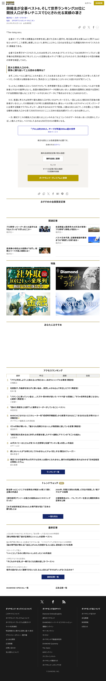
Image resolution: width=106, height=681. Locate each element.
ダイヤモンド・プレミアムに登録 (53, 178)
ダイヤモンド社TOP (89, 614)
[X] (42, 602)
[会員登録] (99, 3)
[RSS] (63, 602)
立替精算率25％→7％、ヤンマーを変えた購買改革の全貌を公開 (78, 499)
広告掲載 (9, 644)
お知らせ (85, 627)
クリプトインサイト (49, 656)
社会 (8, 21)
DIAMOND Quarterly (50, 644)
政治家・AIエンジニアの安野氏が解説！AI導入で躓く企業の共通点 (28, 491)
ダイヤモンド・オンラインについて (19, 609)
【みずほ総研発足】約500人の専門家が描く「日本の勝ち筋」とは (28, 508)
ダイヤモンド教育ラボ (50, 661)
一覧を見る (53, 516)
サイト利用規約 (11, 627)
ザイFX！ (46, 635)
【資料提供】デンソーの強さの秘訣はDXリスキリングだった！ (28, 499)
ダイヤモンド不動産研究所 (52, 639)
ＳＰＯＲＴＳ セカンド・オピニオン (23, 21)
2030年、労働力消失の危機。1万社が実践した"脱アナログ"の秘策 (78, 491)
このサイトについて (12, 614)
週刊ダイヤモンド (49, 618)
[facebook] (53, 602)
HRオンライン (47, 652)
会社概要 (85, 618)
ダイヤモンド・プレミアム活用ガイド (18, 622)
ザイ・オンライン (48, 631)
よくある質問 (10, 639)
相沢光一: (17, 18)
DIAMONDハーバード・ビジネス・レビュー (57, 622)
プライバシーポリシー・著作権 (16, 635)
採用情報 (85, 622)
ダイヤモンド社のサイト (52, 609)
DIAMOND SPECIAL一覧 (17, 588)
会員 (88, 376)
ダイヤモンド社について (91, 609)
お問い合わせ (11, 648)
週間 (65, 376)
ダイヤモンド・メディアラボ (52, 665)
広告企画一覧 (61, 588)
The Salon (46, 648)
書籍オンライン (48, 627)
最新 (18, 376)
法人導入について (12, 652)
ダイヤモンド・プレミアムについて (17, 618)
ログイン (88, 3)
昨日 (41, 376)
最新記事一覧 (53, 577)
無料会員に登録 (53, 159)
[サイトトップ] (10, 3)
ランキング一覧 (53, 472)
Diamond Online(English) (52, 614)
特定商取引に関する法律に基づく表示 (19, 631)
